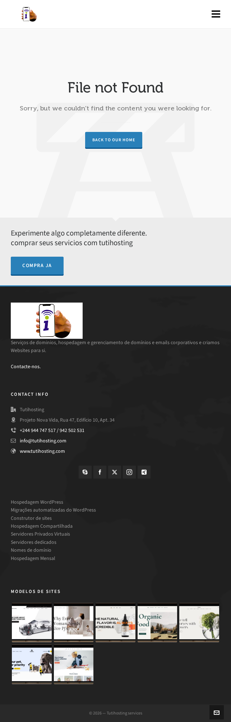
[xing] (144, 472)
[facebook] (99, 472)
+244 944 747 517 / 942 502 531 (52, 430)
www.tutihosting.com (42, 451)
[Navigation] (216, 14)
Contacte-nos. (26, 366)
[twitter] (114, 472)
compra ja (37, 265)
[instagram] (129, 472)
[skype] (85, 472)
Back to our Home (113, 140)
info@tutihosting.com (43, 440)
